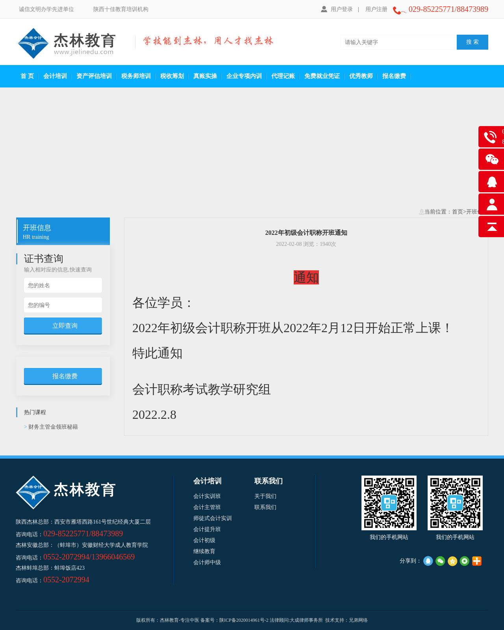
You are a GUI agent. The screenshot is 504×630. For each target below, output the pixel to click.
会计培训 (55, 76)
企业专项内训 (244, 76)
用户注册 (376, 9)
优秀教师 (361, 76)
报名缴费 (394, 76)
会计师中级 (207, 562)
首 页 (27, 76)
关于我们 (265, 496)
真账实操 (205, 76)
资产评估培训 (94, 76)
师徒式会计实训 (212, 518)
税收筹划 (172, 76)
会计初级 (204, 540)
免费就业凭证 (322, 76)
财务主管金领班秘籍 (51, 427)
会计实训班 (207, 496)
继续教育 (204, 551)
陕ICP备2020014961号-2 (244, 620)
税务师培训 (136, 76)
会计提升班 (207, 529)
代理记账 (283, 76)
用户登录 (337, 9)
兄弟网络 (358, 620)
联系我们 (265, 507)
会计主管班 (207, 507)
